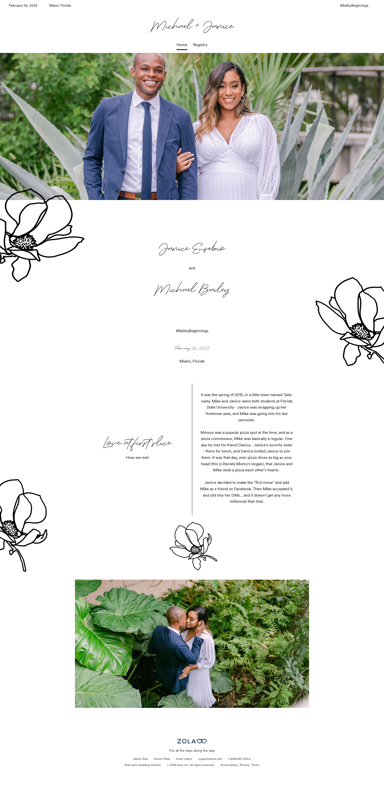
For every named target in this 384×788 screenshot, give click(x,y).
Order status (184, 759)
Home (182, 44)
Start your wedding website (143, 765)
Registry (200, 44)
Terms (256, 765)
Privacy (244, 765)
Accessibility (229, 765)
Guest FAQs (162, 759)
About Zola (140, 759)
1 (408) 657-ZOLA (239, 759)
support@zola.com (210, 759)
